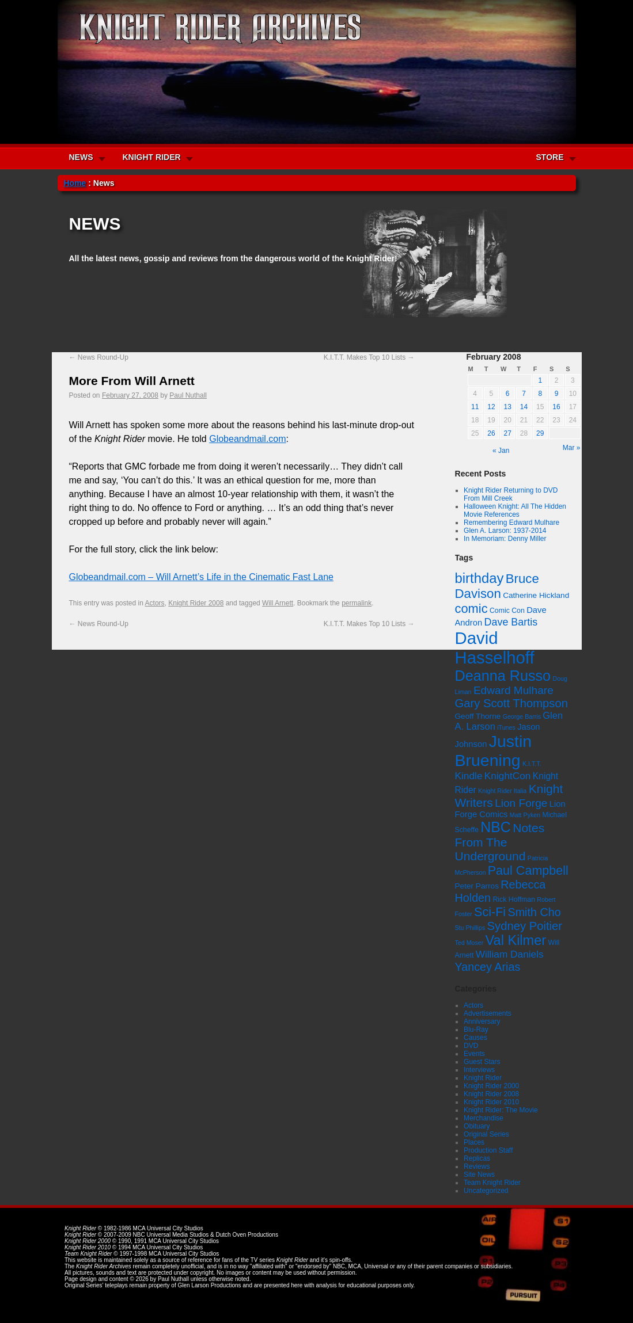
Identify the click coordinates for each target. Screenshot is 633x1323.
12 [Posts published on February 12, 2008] (491, 407)
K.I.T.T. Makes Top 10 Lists (369, 357)
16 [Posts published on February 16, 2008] (556, 407)
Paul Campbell (528, 870)
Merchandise (483, 1118)
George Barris (522, 716)
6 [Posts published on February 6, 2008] (508, 394)
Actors (155, 603)
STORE (550, 157)
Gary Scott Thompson (511, 703)
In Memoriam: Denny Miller (505, 539)
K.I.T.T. (531, 763)
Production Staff (488, 1150)
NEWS (81, 157)
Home (75, 183)
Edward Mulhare (513, 690)
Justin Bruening (493, 750)
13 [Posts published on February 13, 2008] (507, 407)
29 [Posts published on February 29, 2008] (540, 433)
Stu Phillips (470, 927)
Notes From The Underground (500, 842)
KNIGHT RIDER (152, 157)
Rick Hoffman (513, 899)
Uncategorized (486, 1191)
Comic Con (507, 611)
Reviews (477, 1166)
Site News (479, 1175)
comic (471, 608)
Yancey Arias (488, 966)
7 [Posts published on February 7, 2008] (524, 394)
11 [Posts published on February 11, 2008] (475, 407)
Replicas (477, 1158)
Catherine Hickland (536, 595)
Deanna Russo (503, 676)
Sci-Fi (490, 912)
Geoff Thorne (478, 716)
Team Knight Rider (492, 1183)
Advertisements (487, 1013)
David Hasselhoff (495, 647)
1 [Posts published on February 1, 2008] (540, 380)
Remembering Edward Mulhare (511, 522)
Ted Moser (469, 942)
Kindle (469, 775)
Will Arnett (277, 603)
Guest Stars (482, 1062)
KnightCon (507, 775)
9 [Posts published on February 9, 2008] (557, 394)
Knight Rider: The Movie (501, 1110)
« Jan (500, 451)
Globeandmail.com (247, 439)
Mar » (572, 448)
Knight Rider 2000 (491, 1086)
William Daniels (510, 954)
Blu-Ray (476, 1029)
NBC (495, 827)
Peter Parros (477, 886)
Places (474, 1142)
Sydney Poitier (524, 926)
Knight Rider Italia (502, 790)
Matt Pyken (525, 814)
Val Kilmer (516, 940)
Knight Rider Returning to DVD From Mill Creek (511, 494)
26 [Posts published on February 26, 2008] (491, 433)
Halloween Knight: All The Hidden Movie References (515, 510)
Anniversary (482, 1021)
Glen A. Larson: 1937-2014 (505, 531)
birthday (479, 578)
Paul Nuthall (188, 395)
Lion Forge (521, 803)
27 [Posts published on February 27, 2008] (507, 433)
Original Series (486, 1134)
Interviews (479, 1070)
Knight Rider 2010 (491, 1102)
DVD (471, 1046)
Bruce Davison (497, 586)
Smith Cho (533, 912)
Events (474, 1054)
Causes (475, 1038)
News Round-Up (98, 357)
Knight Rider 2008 (195, 603)
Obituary (477, 1126)
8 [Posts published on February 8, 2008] (540, 394)
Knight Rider (483, 1078)
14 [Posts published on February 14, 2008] (524, 407)
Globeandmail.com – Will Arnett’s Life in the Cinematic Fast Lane (201, 577)
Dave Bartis (511, 622)
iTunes (506, 727)
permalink (357, 603)
